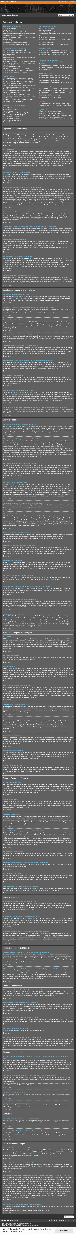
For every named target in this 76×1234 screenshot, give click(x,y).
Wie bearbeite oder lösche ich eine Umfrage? (15, 87)
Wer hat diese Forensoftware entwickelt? (50, 111)
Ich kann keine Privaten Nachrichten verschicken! (53, 50)
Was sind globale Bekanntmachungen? (14, 115)
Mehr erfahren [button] (29, 1232)
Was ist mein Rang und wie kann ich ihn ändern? (17, 68)
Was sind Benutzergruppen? (47, 32)
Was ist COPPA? (8, 30)
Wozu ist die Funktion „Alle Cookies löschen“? (16, 44)
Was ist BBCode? (8, 107)
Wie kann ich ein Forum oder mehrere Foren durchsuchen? (55, 75)
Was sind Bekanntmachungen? (12, 116)
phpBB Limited (37, 353)
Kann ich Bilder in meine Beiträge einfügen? (15, 113)
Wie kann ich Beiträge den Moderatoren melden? (17, 94)
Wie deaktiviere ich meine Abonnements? (50, 97)
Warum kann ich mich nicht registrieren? (14, 32)
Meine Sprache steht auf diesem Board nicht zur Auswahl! (19, 61)
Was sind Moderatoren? (45, 30)
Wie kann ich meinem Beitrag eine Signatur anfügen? (18, 82)
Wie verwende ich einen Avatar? (12, 66)
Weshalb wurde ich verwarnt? (11, 92)
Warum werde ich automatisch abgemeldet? (15, 42)
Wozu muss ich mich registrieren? (12, 28)
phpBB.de (51, 353)
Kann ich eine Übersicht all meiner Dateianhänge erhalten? (55, 105)
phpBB (10, 1223)
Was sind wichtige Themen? (11, 118)
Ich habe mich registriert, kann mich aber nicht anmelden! (19, 33)
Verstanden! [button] (64, 1230)
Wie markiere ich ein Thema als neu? (13, 101)
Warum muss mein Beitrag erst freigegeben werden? (18, 99)
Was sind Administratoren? (46, 28)
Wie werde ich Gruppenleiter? (47, 37)
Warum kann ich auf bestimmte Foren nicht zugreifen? (18, 89)
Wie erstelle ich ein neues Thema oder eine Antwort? (18, 78)
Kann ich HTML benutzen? (10, 109)
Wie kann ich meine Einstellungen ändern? (15, 50)
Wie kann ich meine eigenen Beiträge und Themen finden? (55, 82)
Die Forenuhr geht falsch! (10, 56)
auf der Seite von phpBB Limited (49, 1154)
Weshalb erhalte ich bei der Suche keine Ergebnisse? (54, 77)
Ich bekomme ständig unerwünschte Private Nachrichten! (55, 52)
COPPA (35, 191)
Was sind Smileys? (8, 111)
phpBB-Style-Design (33, 1225)
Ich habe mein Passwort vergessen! (13, 41)
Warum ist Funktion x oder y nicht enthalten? (51, 113)
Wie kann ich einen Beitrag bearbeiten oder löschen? (18, 80)
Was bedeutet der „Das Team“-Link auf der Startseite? (54, 44)
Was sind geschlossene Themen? (12, 120)
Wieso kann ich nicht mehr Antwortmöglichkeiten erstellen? (19, 85)
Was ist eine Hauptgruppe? (46, 42)
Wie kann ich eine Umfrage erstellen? (13, 83)
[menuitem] (13, 1)
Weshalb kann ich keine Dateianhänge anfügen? (16, 90)
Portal (3, 15)
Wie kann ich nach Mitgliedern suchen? (50, 80)
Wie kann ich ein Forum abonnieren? (49, 96)
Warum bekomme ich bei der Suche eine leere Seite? (54, 79)
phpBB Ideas (25, 1167)
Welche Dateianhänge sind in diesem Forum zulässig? (54, 104)
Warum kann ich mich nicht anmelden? (14, 35)
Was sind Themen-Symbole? (11, 122)
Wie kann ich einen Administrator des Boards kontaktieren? (55, 119)
